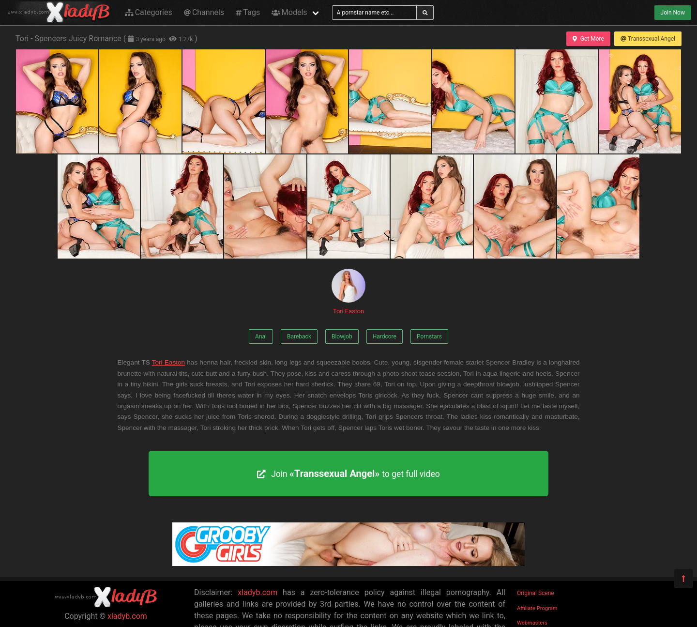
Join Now (673, 12)
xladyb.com (127, 616)
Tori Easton (348, 292)
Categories (148, 12)
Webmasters (532, 623)
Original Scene (535, 593)
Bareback (299, 336)
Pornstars (429, 336)
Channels (204, 12)
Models (289, 12)
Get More (588, 38)
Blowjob (342, 336)
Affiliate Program (537, 608)
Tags (248, 12)
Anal (261, 336)
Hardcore (384, 336)
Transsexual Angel (648, 38)
